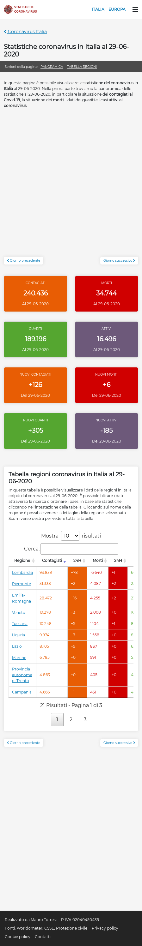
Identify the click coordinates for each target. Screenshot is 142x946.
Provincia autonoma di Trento (22, 675)
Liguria (18, 635)
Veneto (18, 612)
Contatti (43, 936)
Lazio (17, 646)
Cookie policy (17, 936)
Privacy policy (105, 928)
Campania (22, 692)
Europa (117, 9)
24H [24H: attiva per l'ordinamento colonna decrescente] (77, 560)
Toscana (20, 623)
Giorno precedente (23, 261)
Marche (19, 657)
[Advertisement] (71, 186)
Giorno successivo (119, 261)
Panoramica (51, 67)
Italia (98, 9)
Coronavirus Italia (25, 31)
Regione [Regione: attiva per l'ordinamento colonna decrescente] (22, 560)
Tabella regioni (82, 67)
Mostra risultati (71, 536)
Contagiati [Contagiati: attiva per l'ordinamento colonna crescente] (52, 560)
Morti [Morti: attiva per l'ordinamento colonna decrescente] (98, 560)
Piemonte (21, 583)
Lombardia (22, 572)
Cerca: (71, 549)
